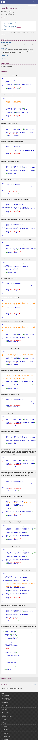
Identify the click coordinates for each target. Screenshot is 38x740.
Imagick (3, 693)
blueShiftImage (5, 712)
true (6, 66)
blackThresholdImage (6, 710)
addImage (4, 701)
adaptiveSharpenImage (6, 698)
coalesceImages (5, 729)
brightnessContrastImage (7, 716)
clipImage (4, 723)
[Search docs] (34, 2)
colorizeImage (4, 730)
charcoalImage (5, 718)
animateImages (5, 705)
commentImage (5, 735)
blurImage (4, 713)
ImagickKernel (7, 26)
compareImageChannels (6, 736)
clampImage (4, 720)
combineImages (5, 733)
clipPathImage (4, 726)
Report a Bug (28, 680)
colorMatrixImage (5, 732)
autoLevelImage (5, 709)
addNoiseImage (5, 702)
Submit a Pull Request (20, 680)
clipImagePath (4, 725)
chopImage (4, 719)
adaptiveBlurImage (5, 695)
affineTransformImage (6, 703)
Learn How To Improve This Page (8, 680)
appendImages (5, 708)
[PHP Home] (3, 2)
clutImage (4, 727)
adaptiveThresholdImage (6, 699)
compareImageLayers (6, 737)
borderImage (4, 715)
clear (3, 722)
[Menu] (36, 2)
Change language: (24, 5)
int (4, 23)
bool (5, 29)
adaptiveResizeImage (6, 696)
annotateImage (5, 706)
